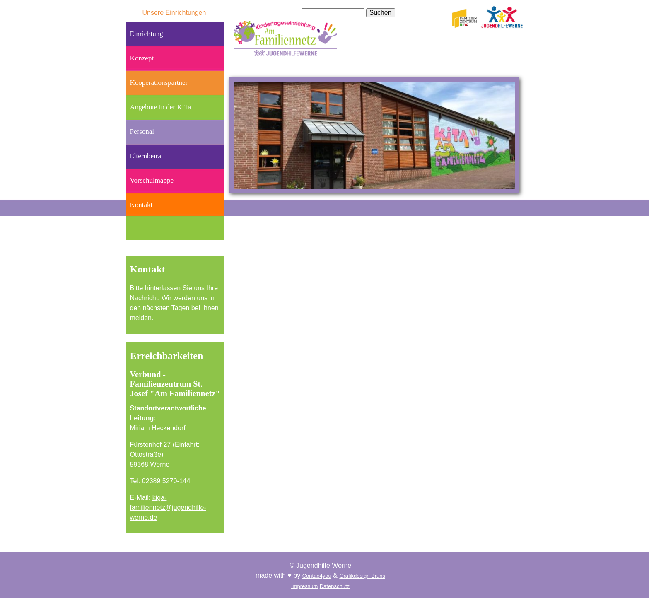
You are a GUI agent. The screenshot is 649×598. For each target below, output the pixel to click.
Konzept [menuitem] (142, 58)
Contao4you (316, 576)
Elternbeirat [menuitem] (146, 156)
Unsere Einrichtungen (174, 12)
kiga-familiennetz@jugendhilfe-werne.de (168, 507)
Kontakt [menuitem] (141, 205)
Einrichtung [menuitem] (146, 34)
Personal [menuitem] (142, 131)
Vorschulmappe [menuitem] (152, 180)
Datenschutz (335, 586)
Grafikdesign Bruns (362, 576)
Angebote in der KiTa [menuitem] (160, 107)
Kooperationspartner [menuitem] (159, 83)
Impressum (304, 586)
